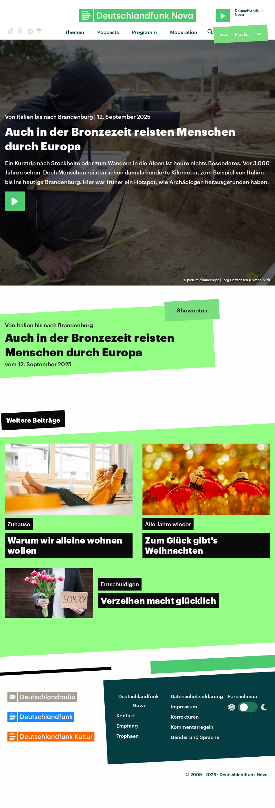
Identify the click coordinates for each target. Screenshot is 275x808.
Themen (74, 32)
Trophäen (127, 736)
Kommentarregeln (192, 727)
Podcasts (108, 32)
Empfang (127, 725)
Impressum (184, 706)
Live (224, 34)
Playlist (242, 34)
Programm (144, 32)
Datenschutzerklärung (197, 696)
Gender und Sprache (195, 737)
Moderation (183, 32)
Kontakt (125, 715)
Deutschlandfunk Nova (138, 700)
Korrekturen (185, 717)
